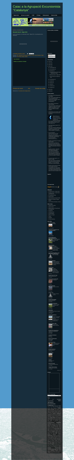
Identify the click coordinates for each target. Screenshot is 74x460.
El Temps (38, 15)
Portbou (53, 442)
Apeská (50, 359)
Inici (29, 88)
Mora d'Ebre (53, 436)
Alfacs (57, 405)
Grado (60, 425)
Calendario (59, 411)
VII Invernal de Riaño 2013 (53, 364)
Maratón (59, 433)
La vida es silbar (52, 222)
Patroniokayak (51, 245)
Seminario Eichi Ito (52, 300)
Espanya (49, 423)
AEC (17, 55)
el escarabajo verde (57, 420)
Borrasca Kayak (52, 363)
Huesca (49, 427)
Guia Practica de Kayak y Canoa (54, 201)
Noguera (57, 436)
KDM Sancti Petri (52, 342)
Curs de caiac (50, 419)
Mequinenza (59, 435)
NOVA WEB (51, 339)
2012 (50, 64)
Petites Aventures (52, 350)
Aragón (60, 405)
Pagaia (50, 216)
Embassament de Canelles (54, 421)
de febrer (51, 85)
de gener (51, 87)
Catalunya (58, 413)
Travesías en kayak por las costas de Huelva (54, 230)
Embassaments (46, 15)
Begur (60, 406)
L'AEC (33, 15)
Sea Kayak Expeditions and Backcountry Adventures (54, 253)
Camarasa (49, 412)
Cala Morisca (52, 410)
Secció (55, 446)
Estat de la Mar (54, 15)
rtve (54, 444)
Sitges (42, 55)
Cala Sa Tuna (56, 410)
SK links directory (52, 219)
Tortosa (60, 450)
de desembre (52, 67)
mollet (51, 436)
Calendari (56, 411)
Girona (54, 425)
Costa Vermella (50, 418)
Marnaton (39, 55)
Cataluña (54, 413)
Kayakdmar (51, 210)
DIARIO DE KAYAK (52, 205)
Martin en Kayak (52, 214)
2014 (50, 61)
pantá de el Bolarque (51, 439)
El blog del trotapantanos (53, 330)
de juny (51, 82)
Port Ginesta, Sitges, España (22, 56)
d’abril (51, 84)
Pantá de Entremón (51, 440)
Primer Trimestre (58, 442)
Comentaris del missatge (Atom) (24, 90)
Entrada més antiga (40, 88)
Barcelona (56, 406)
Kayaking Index (51, 212)
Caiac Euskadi (57, 409)
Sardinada (52, 446)
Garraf (36, 55)
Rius (53, 444)
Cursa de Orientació (55, 419)
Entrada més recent (18, 88)
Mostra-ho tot (59, 370)
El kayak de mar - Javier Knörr (54, 191)
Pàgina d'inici (16, 15)
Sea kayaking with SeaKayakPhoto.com (53, 238)
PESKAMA (51, 310)
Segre (58, 446)
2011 (50, 66)
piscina (56, 441)
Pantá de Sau (58, 440)
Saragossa (49, 446)
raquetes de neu (57, 443)
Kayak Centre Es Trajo (53, 275)
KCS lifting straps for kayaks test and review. (56, 240)
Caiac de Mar (51, 409)
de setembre (52, 79)
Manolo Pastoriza (52, 260)
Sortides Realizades (52, 449)
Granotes (49, 426)
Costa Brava (52, 417)
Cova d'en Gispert (58, 418)
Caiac (33, 55)
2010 (50, 89)
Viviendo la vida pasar (53, 303)
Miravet (49, 436)
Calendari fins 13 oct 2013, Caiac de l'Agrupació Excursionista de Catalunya (55, 112)
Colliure (56, 415)
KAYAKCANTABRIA (52, 299)
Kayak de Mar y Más (52, 323)
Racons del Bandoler (53, 338)
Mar (56, 433)
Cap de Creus (56, 412)
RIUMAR (50, 217)
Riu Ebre (50, 444)
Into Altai (54, 223)
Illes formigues (52, 427)
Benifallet (49, 408)
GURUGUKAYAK (52, 285)
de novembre (52, 69)
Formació (59, 423)
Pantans (49, 441)
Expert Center (51, 206)
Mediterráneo (50, 435)
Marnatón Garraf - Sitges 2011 (20, 32)
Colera (54, 415)
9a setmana (55, 279)
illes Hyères (57, 427)
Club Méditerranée (54, 414)
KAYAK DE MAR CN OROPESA (52, 315)
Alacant (55, 405)
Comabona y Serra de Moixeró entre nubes (56, 305)
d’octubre (51, 70)
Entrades (50, 55)
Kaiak (55, 428)
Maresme (49, 434)
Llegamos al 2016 (56, 286)
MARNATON (51, 267)
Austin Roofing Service (53, 276)
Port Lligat (49, 442)
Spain (58, 449)
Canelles (52, 412)
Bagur (54, 406)
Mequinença (55, 435)
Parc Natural (53, 441)
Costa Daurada (58, 417)
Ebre (51, 420)
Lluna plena (53, 433)
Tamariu (49, 450)
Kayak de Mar (51, 196)
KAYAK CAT (51, 292)
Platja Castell (59, 441)
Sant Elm (51, 445)
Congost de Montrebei (55, 416)
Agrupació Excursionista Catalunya (25, 55)
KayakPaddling (51, 213)
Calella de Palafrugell (51, 411)
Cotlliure (54, 418)
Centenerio (49, 414)
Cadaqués (55, 408)
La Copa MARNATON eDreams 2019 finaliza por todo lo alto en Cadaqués (56, 270)
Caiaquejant (51, 352)
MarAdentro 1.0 (51, 360)
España (58, 422)
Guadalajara (52, 426)
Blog (52, 408)
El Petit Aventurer (52, 349)
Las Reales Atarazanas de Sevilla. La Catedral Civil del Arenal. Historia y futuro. (56, 248)
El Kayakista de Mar (52, 195)
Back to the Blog (55, 254)
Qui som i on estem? (25, 15)
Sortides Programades (54, 447)
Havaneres (56, 426)
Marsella (59, 434)
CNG (52, 415)
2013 (48, 399)
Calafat (60, 410)
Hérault (60, 426)
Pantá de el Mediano (57, 439)
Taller (60, 449)
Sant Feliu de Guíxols (57, 445)
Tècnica (56, 450)
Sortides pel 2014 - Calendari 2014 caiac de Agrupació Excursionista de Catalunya (54, 150)
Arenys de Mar (50, 406)
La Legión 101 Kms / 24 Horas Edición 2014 (56, 344)
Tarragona (52, 450)
